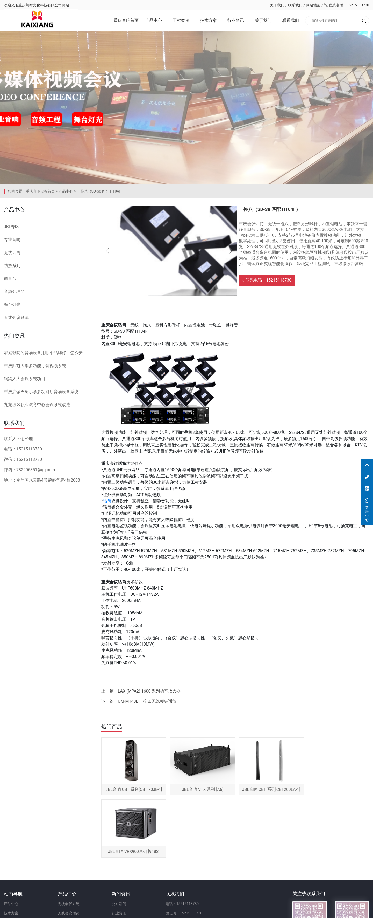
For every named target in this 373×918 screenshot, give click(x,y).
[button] (229, 253)
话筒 (108, 503)
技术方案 (208, 20)
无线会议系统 (16, 319)
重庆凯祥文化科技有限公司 (40, 5)
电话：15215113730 (185, 844)
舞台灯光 (12, 306)
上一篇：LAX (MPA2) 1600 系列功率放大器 (142, 693)
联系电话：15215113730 (346, 5)
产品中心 (153, 20)
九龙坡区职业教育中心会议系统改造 (37, 406)
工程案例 (181, 20)
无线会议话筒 (70, 854)
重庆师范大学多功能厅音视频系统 (35, 367)
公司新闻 (120, 844)
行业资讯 (235, 20)
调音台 (10, 280)
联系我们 (295, 5)
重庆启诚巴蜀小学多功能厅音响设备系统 (41, 393)
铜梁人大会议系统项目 (24, 380)
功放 (62, 863)
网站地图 (313, 5)
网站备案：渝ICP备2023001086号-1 (248, 911)
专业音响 (12, 241)
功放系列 (12, 267)
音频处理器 (14, 293)
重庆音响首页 (126, 20)
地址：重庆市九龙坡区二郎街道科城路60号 (203, 873)
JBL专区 (11, 228)
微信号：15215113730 (186, 854)
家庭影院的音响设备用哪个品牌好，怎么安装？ (46, 354)
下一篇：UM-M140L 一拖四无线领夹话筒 (140, 704)
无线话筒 (12, 254)
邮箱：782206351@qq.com (190, 863)
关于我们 (277, 5)
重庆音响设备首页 (40, 193)
